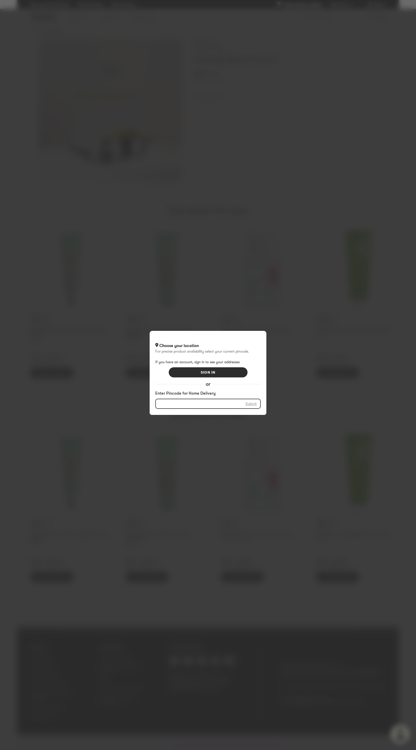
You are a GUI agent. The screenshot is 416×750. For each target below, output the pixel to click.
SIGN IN (208, 372)
